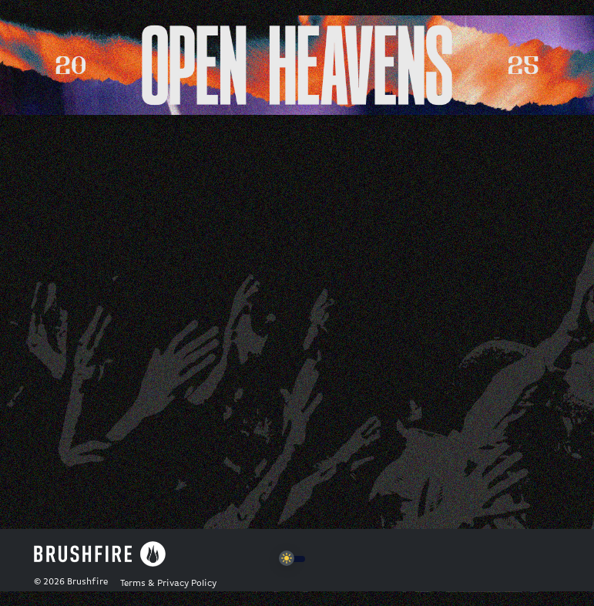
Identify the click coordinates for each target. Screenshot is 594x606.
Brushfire (87, 582)
